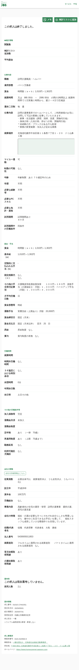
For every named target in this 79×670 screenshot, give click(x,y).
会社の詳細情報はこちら (15, 473)
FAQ (75, 4)
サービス (68, 4)
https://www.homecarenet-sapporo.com (31, 649)
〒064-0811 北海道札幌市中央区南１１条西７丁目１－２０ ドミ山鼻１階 (40, 646)
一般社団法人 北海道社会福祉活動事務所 (30, 642)
